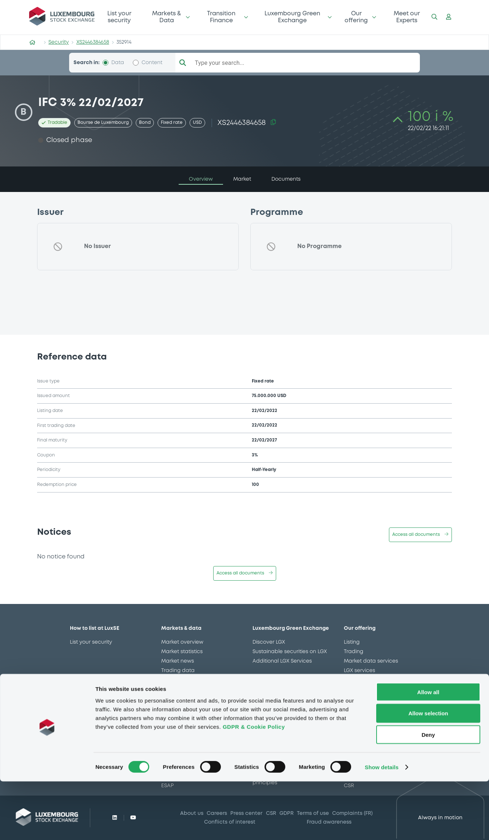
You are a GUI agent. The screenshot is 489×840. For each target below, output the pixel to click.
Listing (351, 642)
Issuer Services (362, 680)
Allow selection (428, 772)
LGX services (359, 670)
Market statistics (182, 651)
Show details (382, 826)
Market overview (182, 642)
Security (58, 42)
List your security (119, 17)
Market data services (371, 661)
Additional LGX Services (282, 661)
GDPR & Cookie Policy (254, 785)
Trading (353, 651)
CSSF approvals (181, 680)
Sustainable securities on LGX (290, 651)
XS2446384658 (92, 42)
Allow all (428, 750)
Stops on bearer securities (377, 699)
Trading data (178, 670)
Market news (177, 661)
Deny (428, 793)
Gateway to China (367, 689)
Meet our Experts (407, 17)
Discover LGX (269, 642)
